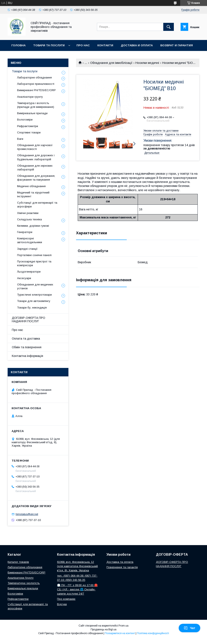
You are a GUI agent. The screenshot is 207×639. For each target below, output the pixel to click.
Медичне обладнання (31, 186)
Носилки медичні (147, 62)
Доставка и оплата (137, 45)
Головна (18, 45)
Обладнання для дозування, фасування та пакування (36, 177)
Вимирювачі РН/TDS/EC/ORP (36, 90)
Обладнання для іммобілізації (111, 62)
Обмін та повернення (26, 347)
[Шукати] (168, 27)
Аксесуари (24, 278)
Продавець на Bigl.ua (103, 629)
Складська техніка (29, 219)
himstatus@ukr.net (27, 514)
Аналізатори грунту (30, 96)
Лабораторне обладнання (34, 77)
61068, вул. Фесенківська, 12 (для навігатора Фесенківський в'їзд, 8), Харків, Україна (77, 566)
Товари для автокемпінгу (33, 301)
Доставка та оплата (119, 562)
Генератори (24, 232)
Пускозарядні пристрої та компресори (34, 263)
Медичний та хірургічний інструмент (33, 194)
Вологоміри (25, 119)
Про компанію (66, 599)
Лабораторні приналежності (35, 83)
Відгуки (62, 604)
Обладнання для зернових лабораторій (35, 167)
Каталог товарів (18, 562)
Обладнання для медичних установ (35, 286)
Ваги (20, 138)
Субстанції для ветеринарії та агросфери (37, 204)
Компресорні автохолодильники (29, 240)
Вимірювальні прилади (32, 113)
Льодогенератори (29, 271)
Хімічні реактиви (27, 213)
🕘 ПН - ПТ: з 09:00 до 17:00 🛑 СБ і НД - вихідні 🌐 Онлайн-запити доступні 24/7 (77, 589)
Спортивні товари (29, 132)
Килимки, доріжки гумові (33, 225)
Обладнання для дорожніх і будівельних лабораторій (35, 157)
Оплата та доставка (26, 338)
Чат (189, 628)
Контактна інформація (27, 356)
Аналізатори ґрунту (21, 577)
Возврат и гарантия (176, 45)
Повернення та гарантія (122, 567)
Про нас (83, 45)
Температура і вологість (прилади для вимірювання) (35, 104)
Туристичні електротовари (34, 294)
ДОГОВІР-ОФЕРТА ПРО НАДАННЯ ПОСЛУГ (28, 319)
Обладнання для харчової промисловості (35, 147)
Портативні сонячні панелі (34, 255)
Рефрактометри (27, 126)
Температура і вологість (24, 583)
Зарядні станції (27, 248)
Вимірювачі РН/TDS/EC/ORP (26, 572)
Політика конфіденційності (153, 633)
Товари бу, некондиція (32, 307)
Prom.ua (123, 625)
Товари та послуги (49, 45)
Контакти (105, 45)
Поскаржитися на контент (120, 633)
